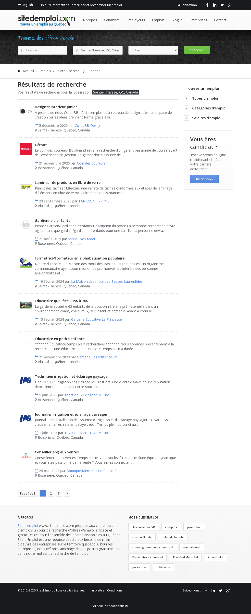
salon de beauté (173, 537)
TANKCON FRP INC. (94, 201)
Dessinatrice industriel (147, 557)
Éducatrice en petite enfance (60, 338)
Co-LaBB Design (88, 125)
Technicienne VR (143, 527)
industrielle (215, 557)
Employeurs (135, 20)
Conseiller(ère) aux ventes (57, 452)
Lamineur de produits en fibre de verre (67, 182)
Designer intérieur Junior (56, 107)
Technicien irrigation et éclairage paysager (72, 376)
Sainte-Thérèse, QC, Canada (78, 71)
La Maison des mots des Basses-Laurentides (107, 281)
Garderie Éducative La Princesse (96, 319)
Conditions (114, 590)
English (27, 4)
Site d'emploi (28, 525)
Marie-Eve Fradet (81, 238)
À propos (90, 20)
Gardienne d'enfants (52, 220)
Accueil (28, 71)
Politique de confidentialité (110, 606)
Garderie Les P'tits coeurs (97, 357)
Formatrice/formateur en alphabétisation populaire (80, 258)
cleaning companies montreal (152, 547)
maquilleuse (191, 547)
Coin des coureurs (91, 163)
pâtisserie (163, 567)
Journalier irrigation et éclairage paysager (71, 414)
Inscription (204, 179)
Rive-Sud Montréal (185, 557)
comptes (171, 527)
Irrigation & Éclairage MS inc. (87, 395)
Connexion (188, 5)
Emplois (158, 20)
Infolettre (97, 590)
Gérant (41, 144)
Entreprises (198, 20)
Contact (220, 20)
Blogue (177, 20)
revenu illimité (142, 537)
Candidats (112, 20)
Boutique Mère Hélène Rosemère (93, 470)
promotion (194, 527)
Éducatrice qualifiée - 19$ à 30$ (61, 300)
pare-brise (139, 567)
